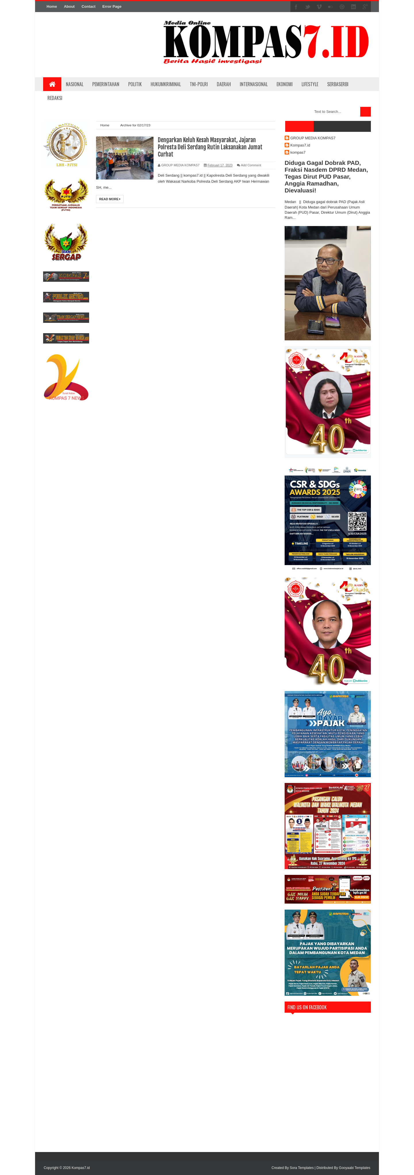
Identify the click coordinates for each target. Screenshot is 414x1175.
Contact (88, 6)
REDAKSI (54, 97)
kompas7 (298, 152)
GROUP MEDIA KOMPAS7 (313, 138)
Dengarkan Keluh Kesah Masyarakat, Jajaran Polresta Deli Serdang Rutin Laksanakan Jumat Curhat (210, 147)
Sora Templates (302, 1168)
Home (52, 6)
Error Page (111, 6)
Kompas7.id (300, 145)
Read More (109, 199)
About (69, 6)
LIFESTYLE (310, 84)
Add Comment (251, 165)
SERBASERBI (337, 84)
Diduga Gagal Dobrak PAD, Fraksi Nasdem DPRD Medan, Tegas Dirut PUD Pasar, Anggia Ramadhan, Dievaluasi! (326, 176)
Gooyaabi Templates (354, 1168)
